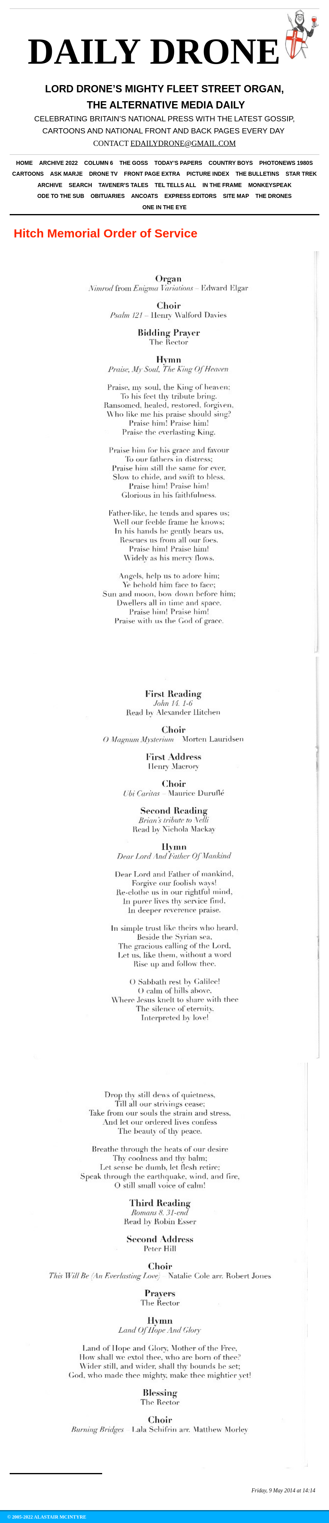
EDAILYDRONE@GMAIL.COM (183, 143)
